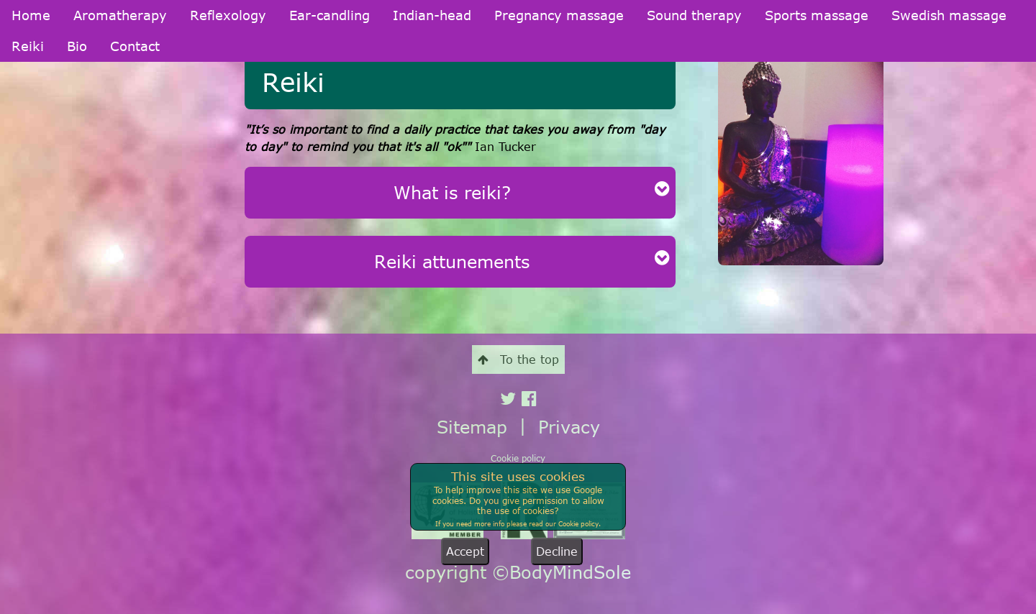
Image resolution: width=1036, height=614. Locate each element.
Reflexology (228, 15)
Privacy (569, 426)
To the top (518, 359)
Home (31, 15)
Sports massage (816, 15)
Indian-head (432, 15)
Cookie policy (518, 458)
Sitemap (472, 426)
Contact (135, 46)
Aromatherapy (120, 15)
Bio (77, 46)
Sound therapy (694, 15)
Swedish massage (949, 15)
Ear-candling (329, 15)
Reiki (28, 46)
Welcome (32, 122)
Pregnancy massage (559, 15)
